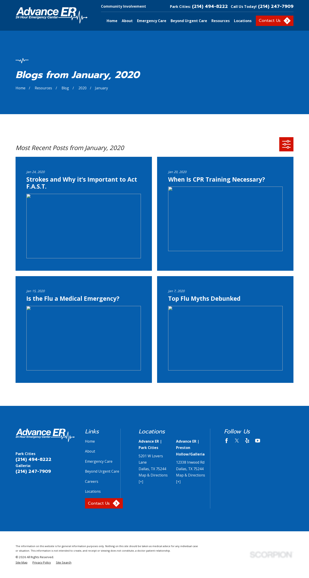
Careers (91, 481)
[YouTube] (257, 440)
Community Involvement (123, 6)
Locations (93, 491)
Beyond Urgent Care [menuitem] (189, 20)
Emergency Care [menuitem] (151, 20)
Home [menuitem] (112, 20)
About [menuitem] (127, 20)
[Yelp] (247, 440)
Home (90, 441)
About (90, 451)
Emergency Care (98, 461)
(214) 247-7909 (275, 6)
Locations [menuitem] (243, 20)
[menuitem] (21, 562)
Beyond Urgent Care (102, 471)
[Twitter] (236, 440)
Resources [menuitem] (220, 20)
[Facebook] (226, 440)
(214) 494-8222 (210, 6)
